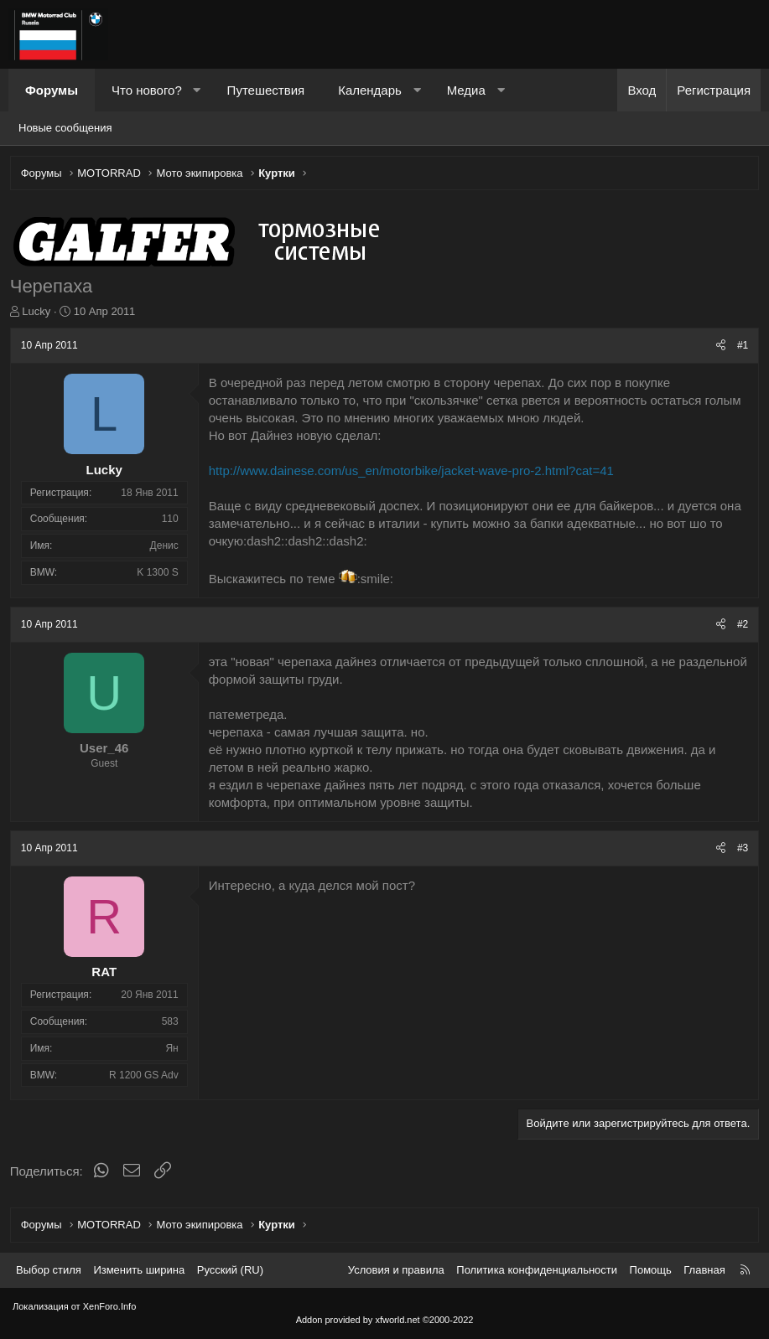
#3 (740, 850)
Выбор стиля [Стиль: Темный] (48, 1270)
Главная (704, 1270)
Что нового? (147, 90)
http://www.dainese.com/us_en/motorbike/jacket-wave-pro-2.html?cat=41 (413, 473)
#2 (740, 627)
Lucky (39, 314)
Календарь (370, 90)
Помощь (651, 1270)
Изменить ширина (138, 1270)
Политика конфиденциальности (536, 1270)
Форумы (51, 90)
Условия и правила (396, 1270)
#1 (740, 348)
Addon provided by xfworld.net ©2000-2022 (385, 1320)
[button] (197, 90)
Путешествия (266, 90)
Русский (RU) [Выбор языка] (230, 1270)
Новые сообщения (65, 127)
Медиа (466, 90)
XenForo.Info (110, 1306)
